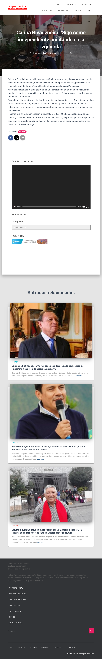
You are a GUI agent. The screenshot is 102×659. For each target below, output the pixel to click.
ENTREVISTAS (63, 10)
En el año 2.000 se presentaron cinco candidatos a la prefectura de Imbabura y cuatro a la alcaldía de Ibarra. (47, 367)
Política (22, 131)
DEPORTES (86, 4)
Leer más (78, 376)
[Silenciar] (83, 206)
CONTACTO (78, 10)
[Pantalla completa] (87, 206)
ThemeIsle (90, 654)
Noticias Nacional (17, 594)
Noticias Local (16, 588)
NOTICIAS (71, 4)
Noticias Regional (17, 600)
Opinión (12, 617)
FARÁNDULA (47, 10)
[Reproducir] (15, 206)
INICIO (59, 4)
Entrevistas (15, 611)
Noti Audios (14, 605)
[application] (51, 187)
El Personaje (15, 623)
